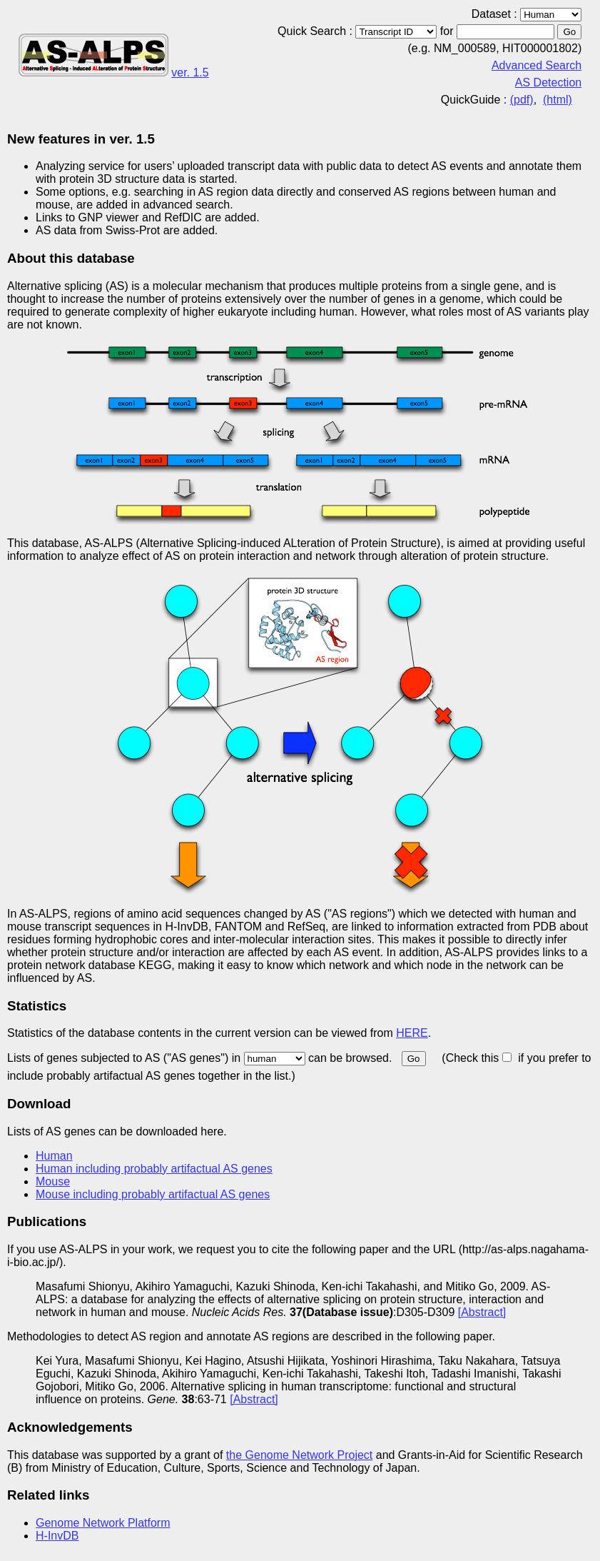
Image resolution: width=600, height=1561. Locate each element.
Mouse (53, 1181)
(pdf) (522, 100)
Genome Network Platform (103, 1523)
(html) (557, 100)
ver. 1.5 (189, 72)
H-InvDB (57, 1536)
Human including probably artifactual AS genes (154, 1169)
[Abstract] (482, 1312)
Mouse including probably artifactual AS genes (153, 1194)
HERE (411, 1033)
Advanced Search (536, 65)
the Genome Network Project (299, 1455)
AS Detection (548, 82)
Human (54, 1156)
